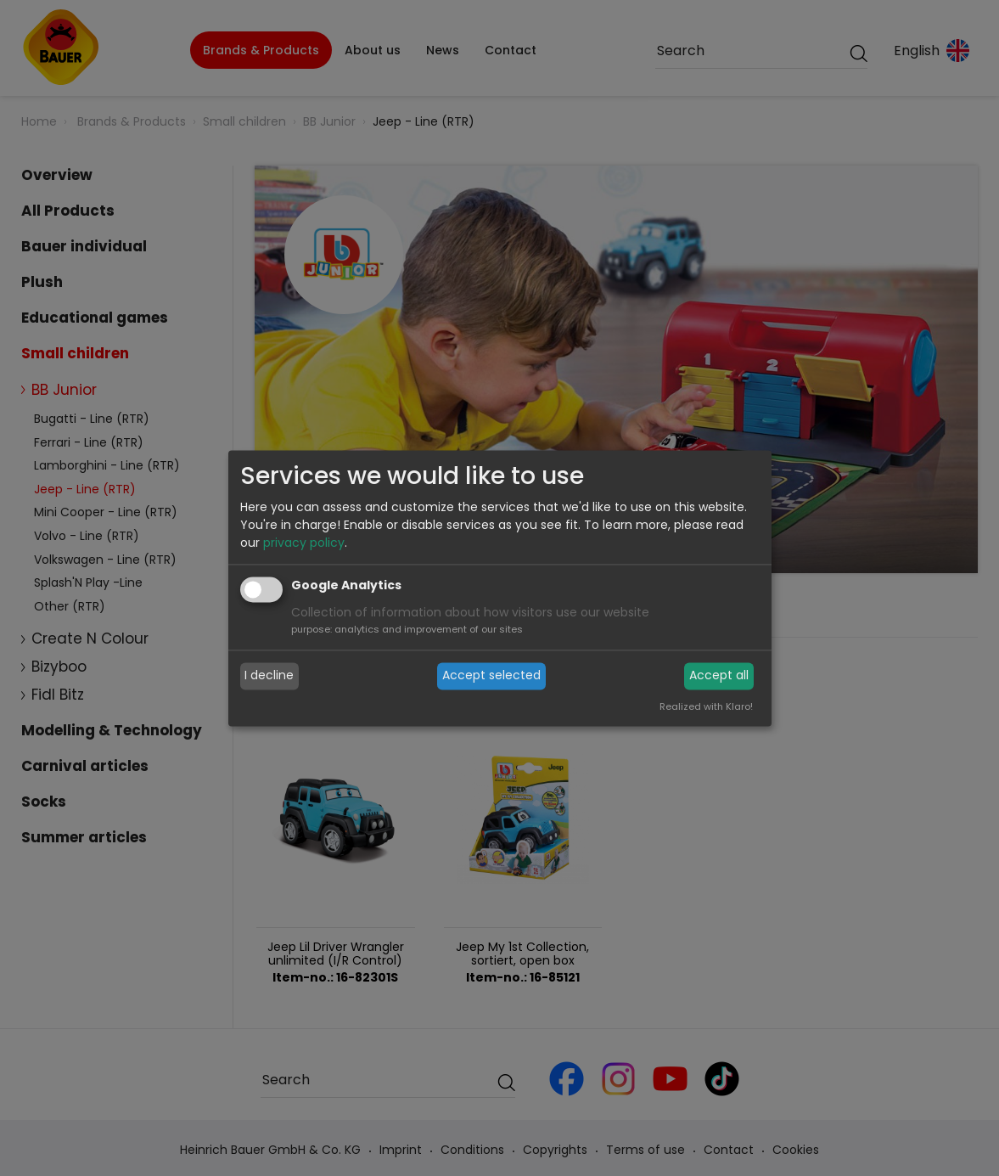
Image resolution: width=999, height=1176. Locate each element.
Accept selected (491, 675)
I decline (269, 675)
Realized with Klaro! (706, 706)
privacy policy (304, 542)
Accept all (719, 675)
